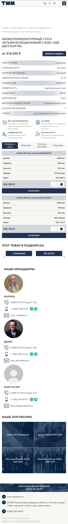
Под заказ (58, 145)
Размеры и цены (10, 145)
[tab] (10, 145)
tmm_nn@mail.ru (18, 315)
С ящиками (19, 253)
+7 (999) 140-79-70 (19, 309)
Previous (4, 257)
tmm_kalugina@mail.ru (21, 405)
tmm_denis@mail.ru (20, 360)
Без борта (49, 253)
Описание (26, 145)
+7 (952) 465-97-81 (19, 399)
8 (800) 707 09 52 (18, 302)
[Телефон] (45, 3)
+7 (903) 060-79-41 (19, 354)
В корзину (34, 191)
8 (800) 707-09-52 (15, 511)
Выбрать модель (54, 53)
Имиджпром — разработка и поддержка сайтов (21, 521)
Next (64, 257)
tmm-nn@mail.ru (15, 496)
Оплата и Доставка (41, 145)
